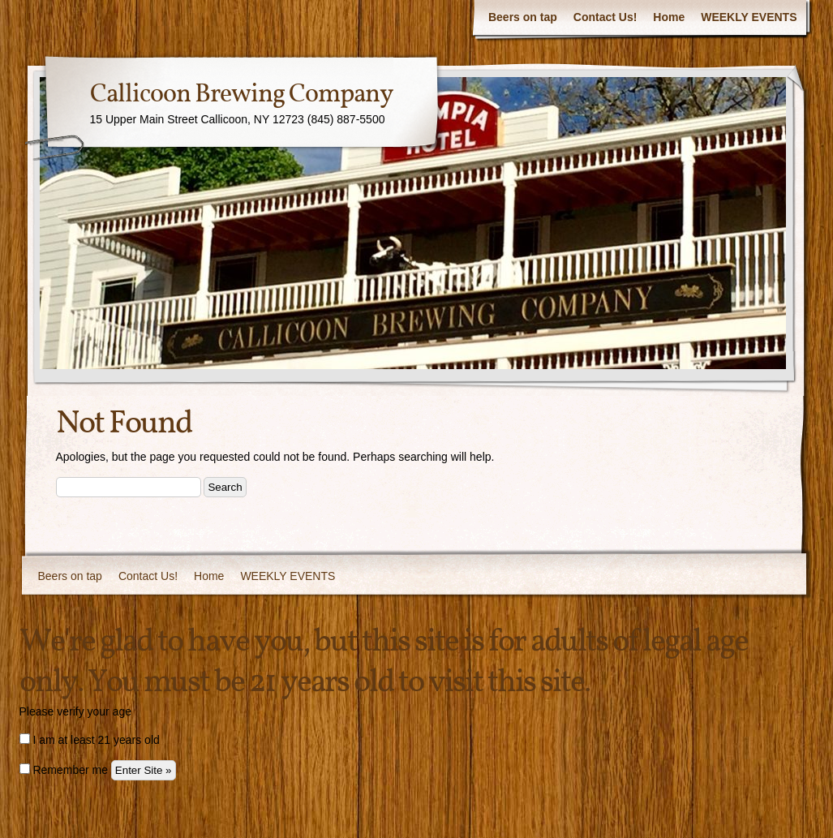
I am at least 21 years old (89, 739)
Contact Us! (605, 17)
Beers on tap (522, 17)
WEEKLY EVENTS (749, 17)
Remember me (63, 769)
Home (669, 17)
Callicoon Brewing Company (241, 95)
